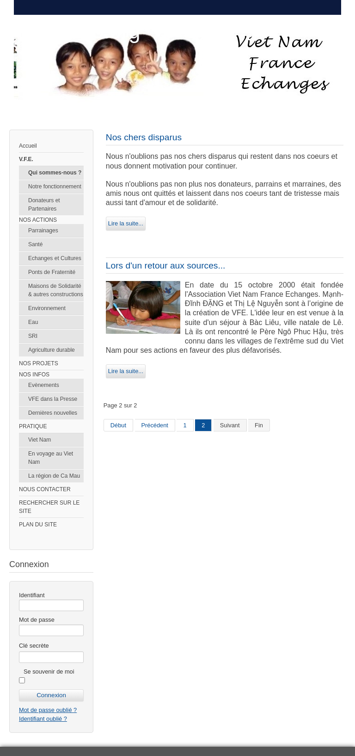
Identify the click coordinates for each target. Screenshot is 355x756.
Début (118, 425)
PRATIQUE (33, 426)
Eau (33, 322)
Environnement (47, 308)
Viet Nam (39, 440)
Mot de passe (37, 619)
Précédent (154, 425)
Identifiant (32, 595)
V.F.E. (26, 159)
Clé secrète (34, 645)
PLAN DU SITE (38, 524)
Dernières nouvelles (52, 413)
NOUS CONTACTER (45, 489)
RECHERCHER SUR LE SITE (49, 507)
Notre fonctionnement (54, 186)
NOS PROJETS (38, 363)
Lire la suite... (125, 223)
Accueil (28, 146)
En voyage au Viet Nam (50, 457)
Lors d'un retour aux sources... (166, 265)
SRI (32, 336)
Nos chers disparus (144, 137)
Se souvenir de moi (49, 671)
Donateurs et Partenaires (44, 204)
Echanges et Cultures (54, 258)
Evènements (43, 385)
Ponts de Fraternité (51, 272)
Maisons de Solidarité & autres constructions (55, 290)
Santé (35, 244)
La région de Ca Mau (54, 476)
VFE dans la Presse (52, 399)
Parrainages (43, 230)
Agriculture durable (51, 350)
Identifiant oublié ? (43, 718)
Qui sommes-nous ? (54, 172)
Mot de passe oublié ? (48, 709)
